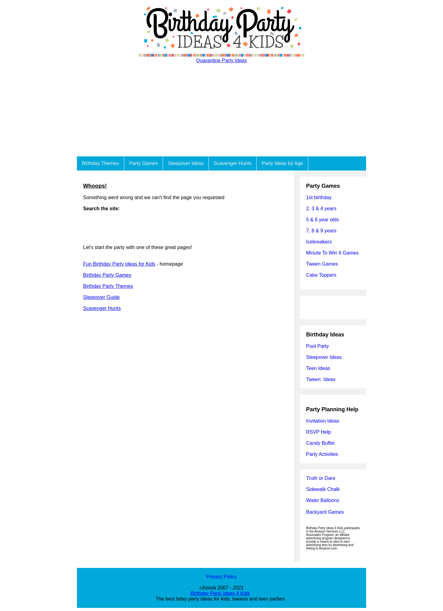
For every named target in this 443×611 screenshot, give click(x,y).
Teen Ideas (319, 368)
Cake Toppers (321, 275)
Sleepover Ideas (186, 163)
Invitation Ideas (322, 421)
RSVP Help (318, 432)
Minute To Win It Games (332, 252)
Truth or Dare (320, 478)
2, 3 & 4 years (321, 208)
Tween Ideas (320, 379)
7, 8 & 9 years (321, 230)
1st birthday (319, 197)
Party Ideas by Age (282, 163)
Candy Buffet (320, 443)
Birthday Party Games (107, 275)
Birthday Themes (100, 163)
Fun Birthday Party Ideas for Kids (119, 264)
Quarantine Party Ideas (221, 60)
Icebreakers (319, 241)
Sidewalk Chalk (323, 489)
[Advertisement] (221, 110)
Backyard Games (325, 512)
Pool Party (317, 346)
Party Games (143, 163)
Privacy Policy (221, 576)
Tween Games (322, 264)
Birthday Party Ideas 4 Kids (220, 593)
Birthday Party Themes (108, 286)
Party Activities (322, 454)
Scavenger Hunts (233, 163)
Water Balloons (322, 500)
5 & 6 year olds (322, 219)
